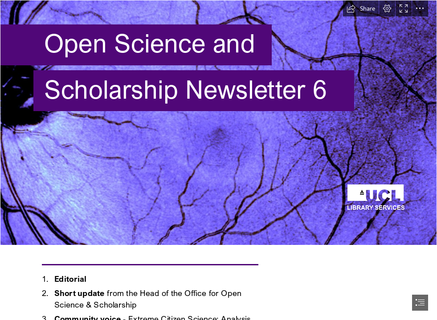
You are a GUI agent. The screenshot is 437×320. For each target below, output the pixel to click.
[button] (361, 8)
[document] (218, 160)
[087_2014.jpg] (218, 122)
